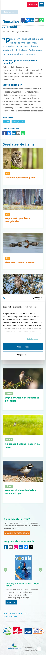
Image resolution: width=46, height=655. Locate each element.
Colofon (27, 613)
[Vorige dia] (5, 588)
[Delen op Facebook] (23, 20)
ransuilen (30, 54)
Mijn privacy (17, 613)
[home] (12, 4)
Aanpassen (23, 355)
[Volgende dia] (41, 588)
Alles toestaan (23, 347)
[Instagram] (16, 547)
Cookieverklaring (10, 616)
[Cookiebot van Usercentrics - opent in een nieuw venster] (32, 298)
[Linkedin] (21, 547)
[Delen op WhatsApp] (41, 20)
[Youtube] (11, 547)
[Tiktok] (31, 547)
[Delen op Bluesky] (28, 20)
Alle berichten (10, 12)
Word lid (11, 602)
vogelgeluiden (18, 121)
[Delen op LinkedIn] (32, 20)
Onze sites (7, 613)
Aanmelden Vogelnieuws (17, 533)
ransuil (6, 121)
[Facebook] (6, 547)
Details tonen (32, 339)
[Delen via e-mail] (37, 20)
